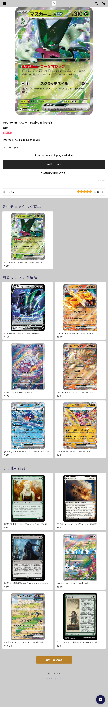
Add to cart (54, 164)
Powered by (54, 678)
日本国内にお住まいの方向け (54, 173)
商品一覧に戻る (54, 660)
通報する (101, 180)
